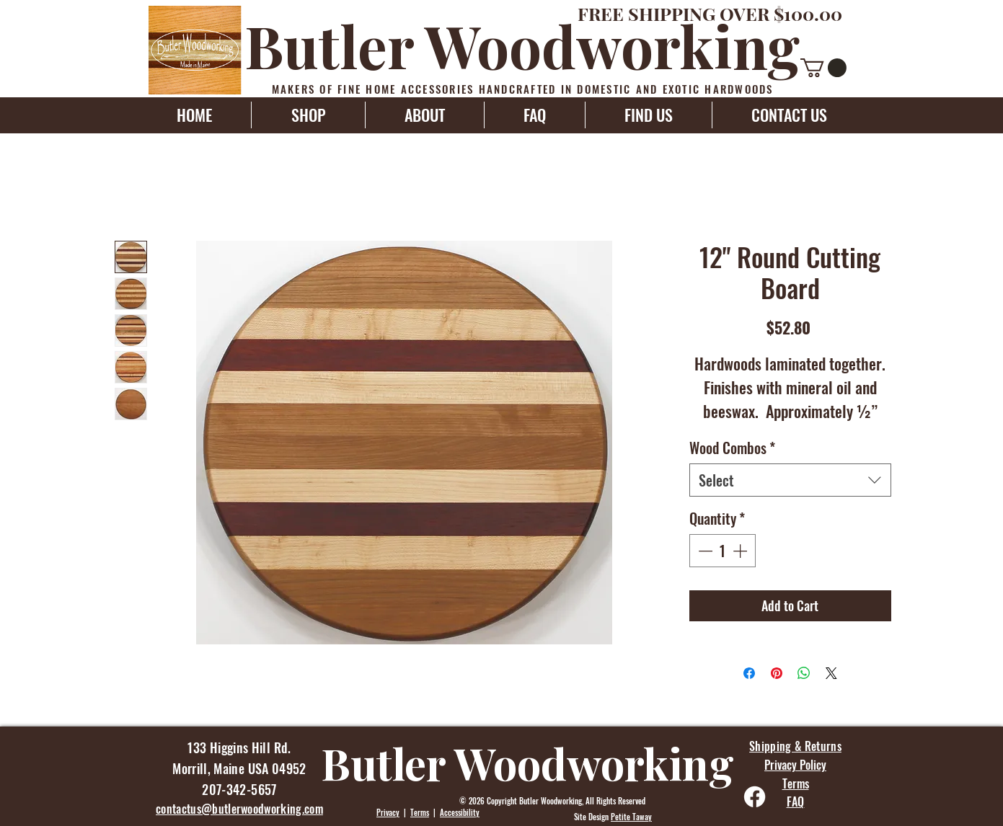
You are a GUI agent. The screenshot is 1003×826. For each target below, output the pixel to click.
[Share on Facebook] (749, 673)
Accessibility (460, 812)
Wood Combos (732, 448)
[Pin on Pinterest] (776, 673)
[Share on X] (831, 673)
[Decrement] (704, 551)
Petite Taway (631, 816)
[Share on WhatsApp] (804, 673)
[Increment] (741, 551)
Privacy (387, 812)
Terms (419, 812)
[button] (823, 67)
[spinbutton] (722, 551)
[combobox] (790, 480)
